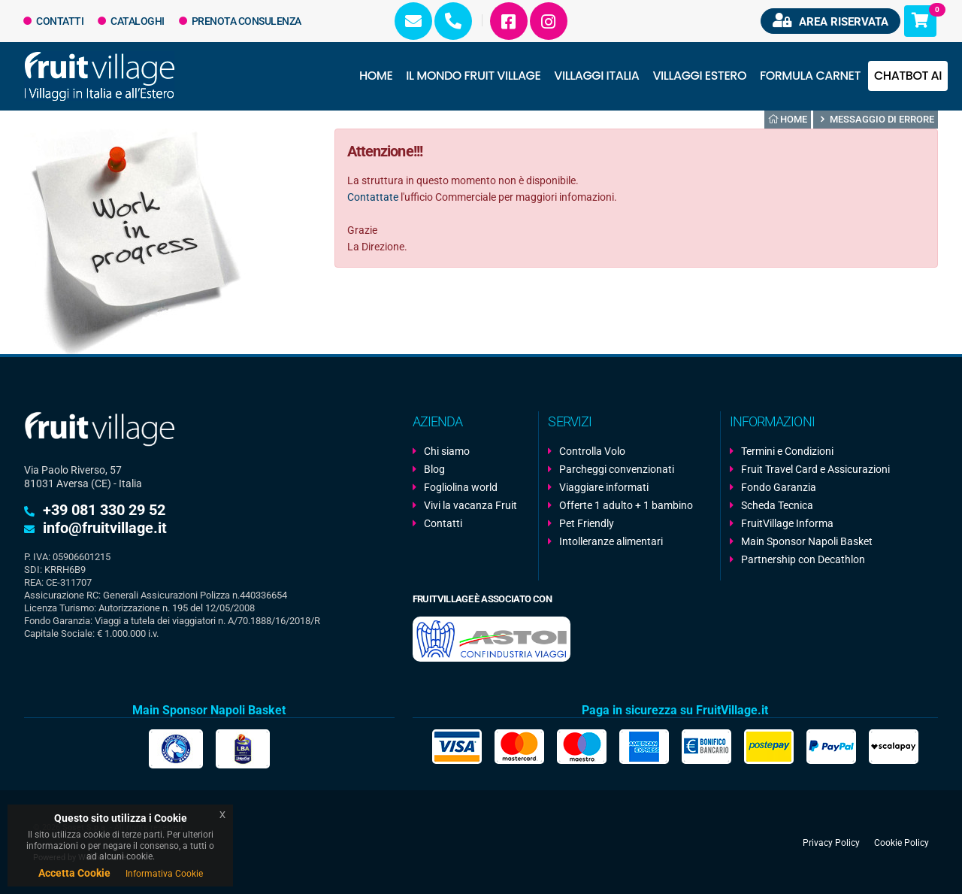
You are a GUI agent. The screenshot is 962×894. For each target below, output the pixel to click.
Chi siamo (447, 451)
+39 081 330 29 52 (104, 510)
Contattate (372, 197)
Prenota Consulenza (240, 21)
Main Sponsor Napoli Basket (807, 541)
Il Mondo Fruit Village (473, 75)
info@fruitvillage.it (105, 528)
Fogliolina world (461, 487)
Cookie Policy (901, 842)
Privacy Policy (831, 842)
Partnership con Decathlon (803, 559)
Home (375, 75)
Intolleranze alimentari (611, 541)
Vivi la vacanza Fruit (470, 505)
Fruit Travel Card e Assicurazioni (815, 469)
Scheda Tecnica (777, 505)
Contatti (53, 21)
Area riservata (830, 21)
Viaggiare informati (604, 487)
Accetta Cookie (74, 873)
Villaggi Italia (596, 75)
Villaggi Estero (699, 75)
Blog (434, 469)
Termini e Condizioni (787, 451)
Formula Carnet (810, 75)
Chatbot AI (908, 75)
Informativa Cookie (164, 873)
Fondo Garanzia (778, 487)
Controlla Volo (592, 451)
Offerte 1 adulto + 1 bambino (626, 505)
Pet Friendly (586, 523)
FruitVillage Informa (787, 523)
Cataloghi (131, 21)
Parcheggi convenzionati (616, 469)
